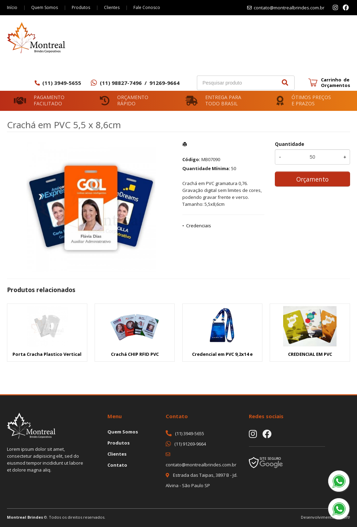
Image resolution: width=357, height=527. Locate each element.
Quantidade (289, 144)
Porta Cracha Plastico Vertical (46, 354)
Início (12, 7)
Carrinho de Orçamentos (335, 82)
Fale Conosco (146, 7)
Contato (117, 465)
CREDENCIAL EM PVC (310, 354)
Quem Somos (44, 7)
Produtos (81, 7)
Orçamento (312, 179)
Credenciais (198, 225)
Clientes (112, 7)
